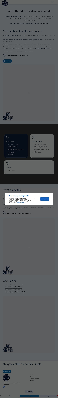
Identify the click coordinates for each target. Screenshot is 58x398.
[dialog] (29, 199)
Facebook (22, 202)
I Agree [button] (45, 199)
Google (17, 202)
